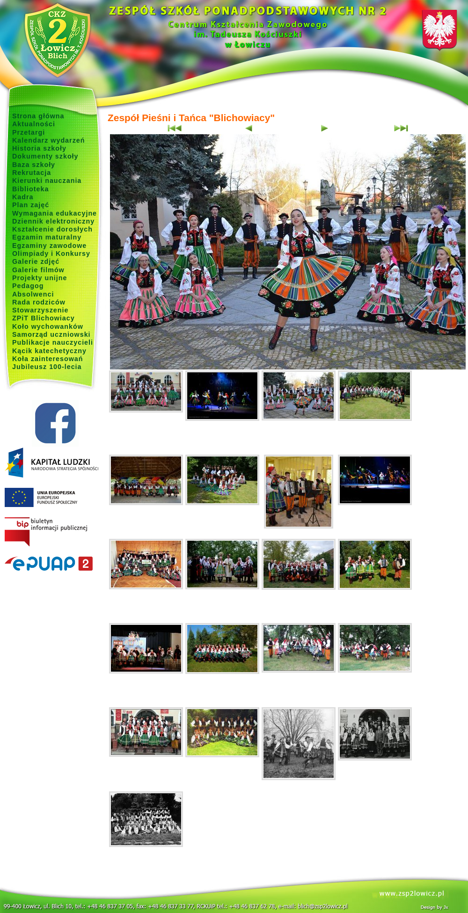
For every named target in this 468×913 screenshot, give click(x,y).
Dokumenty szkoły (45, 156)
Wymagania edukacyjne (54, 213)
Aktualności (33, 124)
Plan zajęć (30, 205)
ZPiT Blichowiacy (43, 318)
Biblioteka (30, 189)
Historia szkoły (39, 148)
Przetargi (28, 132)
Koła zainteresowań (47, 358)
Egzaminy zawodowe (49, 245)
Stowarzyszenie (40, 310)
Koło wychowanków (47, 326)
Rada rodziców (39, 302)
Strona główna (38, 116)
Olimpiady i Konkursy (51, 253)
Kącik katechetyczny (49, 351)
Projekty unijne (39, 278)
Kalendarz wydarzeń (48, 140)
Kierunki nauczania (46, 180)
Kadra (23, 197)
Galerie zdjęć (35, 261)
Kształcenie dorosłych (52, 229)
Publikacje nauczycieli (52, 342)
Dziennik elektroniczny (53, 221)
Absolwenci (33, 294)
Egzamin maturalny (46, 237)
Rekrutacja (31, 172)
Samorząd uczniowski (51, 334)
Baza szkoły (33, 164)
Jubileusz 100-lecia (47, 366)
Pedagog (28, 286)
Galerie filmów (38, 270)
